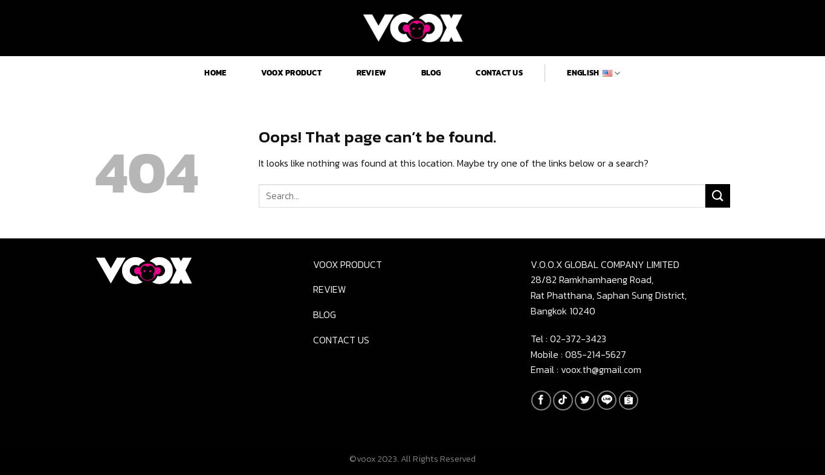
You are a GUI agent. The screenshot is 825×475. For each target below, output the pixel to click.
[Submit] (717, 196)
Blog (431, 72)
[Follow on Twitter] (585, 400)
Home (215, 72)
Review (372, 72)
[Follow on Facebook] (541, 400)
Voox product (291, 72)
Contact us (499, 72)
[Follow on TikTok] (563, 400)
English (593, 73)
